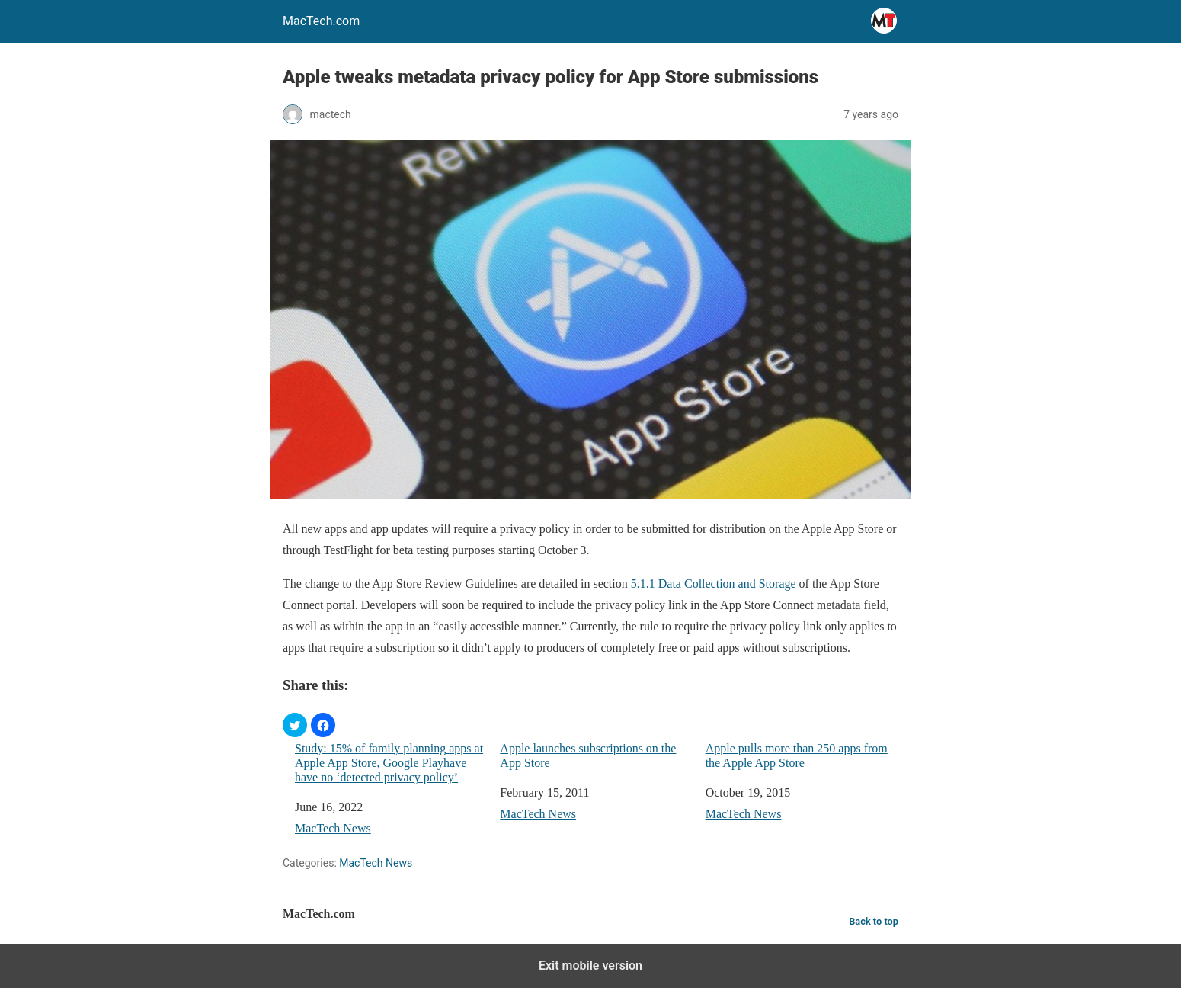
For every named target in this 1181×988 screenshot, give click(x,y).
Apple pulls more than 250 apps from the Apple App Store (797, 755)
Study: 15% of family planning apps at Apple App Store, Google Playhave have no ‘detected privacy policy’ (389, 763)
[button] (295, 725)
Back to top (873, 921)
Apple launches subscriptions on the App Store (588, 755)
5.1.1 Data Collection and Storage (713, 583)
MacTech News (333, 828)
